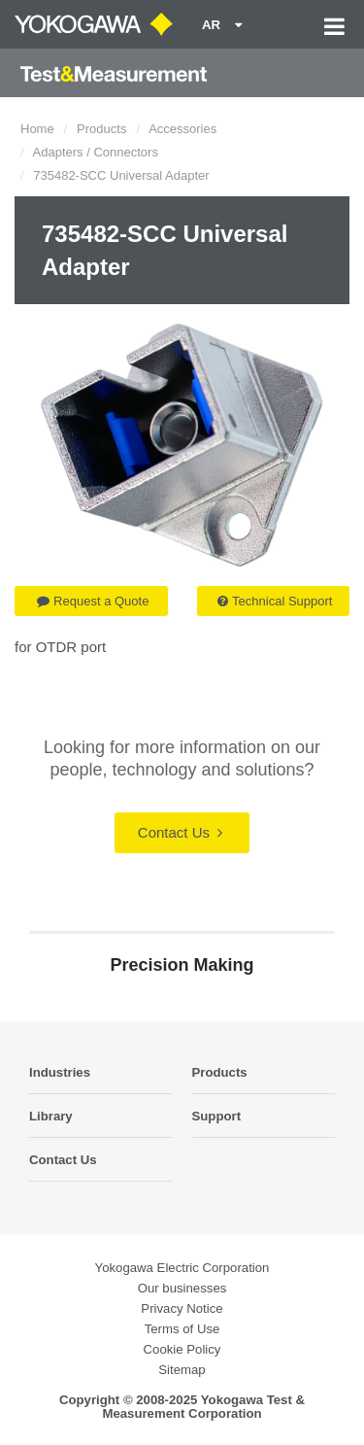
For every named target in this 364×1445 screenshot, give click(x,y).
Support (217, 1116)
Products (101, 128)
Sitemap (181, 1369)
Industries (59, 1072)
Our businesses (182, 1288)
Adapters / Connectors (95, 152)
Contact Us (180, 832)
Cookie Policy (182, 1349)
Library (51, 1116)
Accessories (182, 128)
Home (37, 128)
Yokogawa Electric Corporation (182, 1267)
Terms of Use (182, 1329)
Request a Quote (93, 601)
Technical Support (274, 601)
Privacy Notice (181, 1308)
